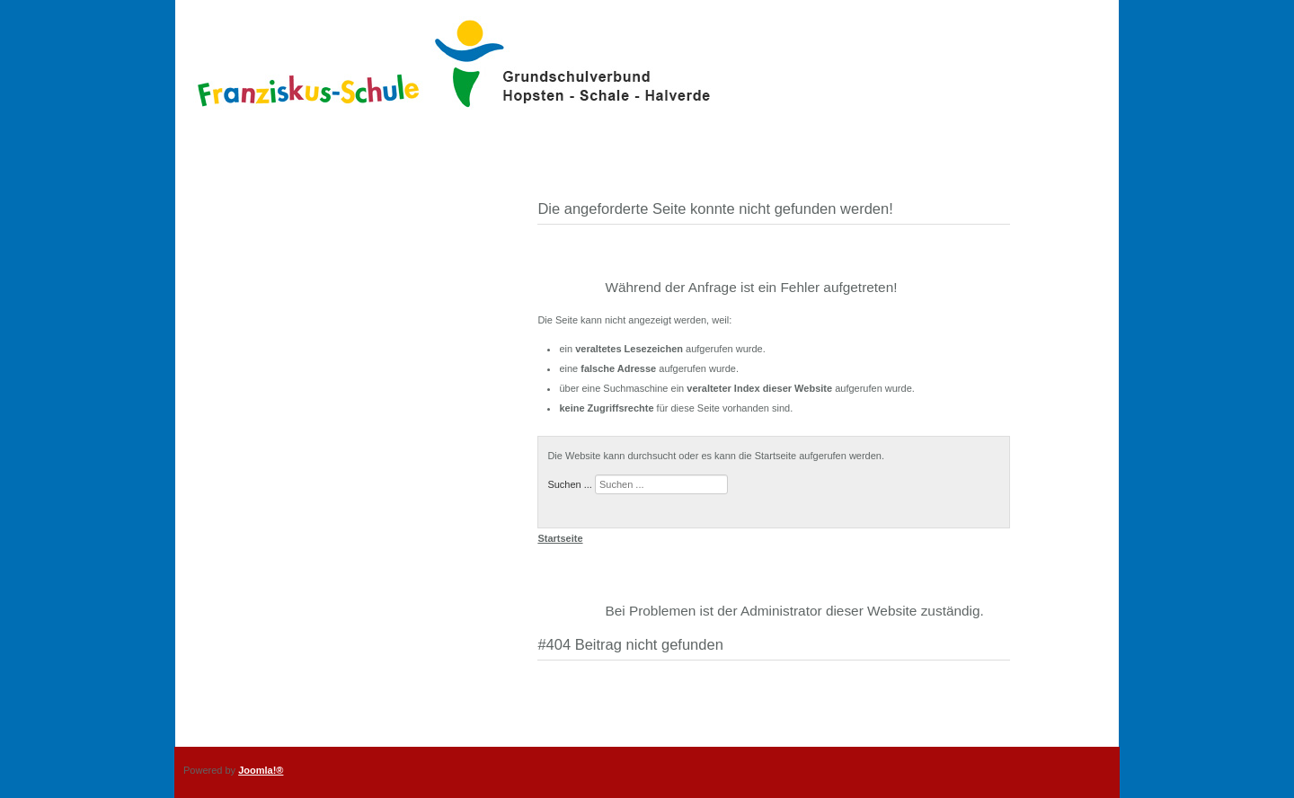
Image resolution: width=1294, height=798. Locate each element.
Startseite (559, 538)
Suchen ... (569, 484)
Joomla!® (260, 770)
